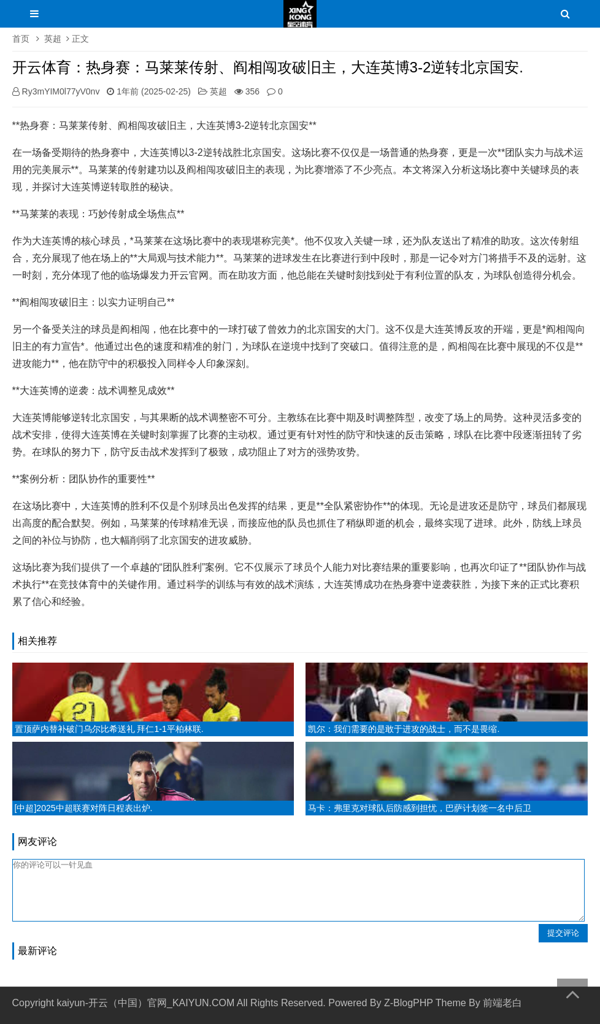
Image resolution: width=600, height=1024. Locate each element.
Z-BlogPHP (408, 1003)
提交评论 (563, 932)
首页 (20, 39)
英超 (52, 39)
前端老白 (502, 1003)
